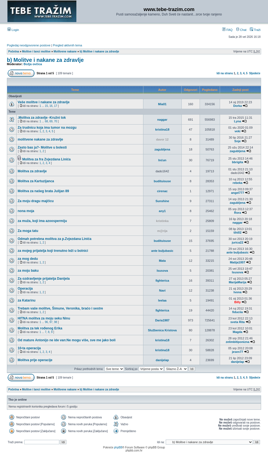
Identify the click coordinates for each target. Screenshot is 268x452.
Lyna (237, 121)
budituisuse (162, 181)
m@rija (162, 230)
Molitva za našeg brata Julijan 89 (43, 191)
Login (13, 29)
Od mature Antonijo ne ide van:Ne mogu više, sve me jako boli (67, 340)
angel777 (237, 192)
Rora (237, 212)
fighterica (162, 280)
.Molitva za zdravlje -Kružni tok (42, 118)
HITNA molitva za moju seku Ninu (44, 318)
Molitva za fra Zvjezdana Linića (46, 159)
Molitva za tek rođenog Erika (40, 328)
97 (50, 322)
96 (46, 322)
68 (46, 121)
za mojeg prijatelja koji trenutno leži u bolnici (53, 251)
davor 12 (162, 139)
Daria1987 (162, 320)
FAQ (227, 29)
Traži (255, 29)
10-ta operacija (29, 348)
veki (237, 131)
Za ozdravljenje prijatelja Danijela (44, 279)
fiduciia (237, 312)
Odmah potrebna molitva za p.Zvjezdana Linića (54, 239)
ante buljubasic (162, 250)
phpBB (118, 447)
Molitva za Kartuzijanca (36, 181)
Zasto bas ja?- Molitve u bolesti (42, 147)
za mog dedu (28, 259)
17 (55, 105)
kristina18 (162, 129)
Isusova (162, 270)
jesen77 (237, 351)
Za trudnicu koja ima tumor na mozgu (47, 127)
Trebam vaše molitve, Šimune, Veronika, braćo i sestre (60, 308)
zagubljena (162, 149)
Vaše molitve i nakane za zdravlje (43, 102)
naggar (162, 119)
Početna (13, 51)
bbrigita (237, 162)
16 (50, 105)
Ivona (238, 292)
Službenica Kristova (162, 330)
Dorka (237, 105)
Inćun (162, 160)
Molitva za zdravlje (32, 171)
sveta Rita (237, 322)
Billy (237, 302)
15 (46, 105)
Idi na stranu (225, 73)
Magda (237, 332)
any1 (162, 211)
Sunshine (162, 201)
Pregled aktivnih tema (67, 45)
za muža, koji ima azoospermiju (42, 221)
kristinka (162, 221)
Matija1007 (237, 262)
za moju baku (28, 271)
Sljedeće (254, 73)
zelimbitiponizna (238, 341)
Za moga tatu (28, 231)
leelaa (162, 300)
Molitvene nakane (65, 51)
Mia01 (162, 104)
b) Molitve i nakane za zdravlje (99, 51)
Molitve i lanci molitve (36, 51)
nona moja (26, 211)
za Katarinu (27, 300)
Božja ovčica (33, 64)
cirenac (162, 191)
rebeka (237, 182)
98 (55, 322)
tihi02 (238, 232)
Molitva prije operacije (35, 360)
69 (50, 121)
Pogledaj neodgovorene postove (28, 45)
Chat (241, 29)
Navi (162, 290)
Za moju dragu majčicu (36, 201)
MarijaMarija (237, 282)
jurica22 (237, 242)
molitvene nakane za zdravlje (40, 139)
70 (55, 121)
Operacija (25, 288)
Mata (162, 260)
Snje (237, 141)
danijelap (162, 360)
